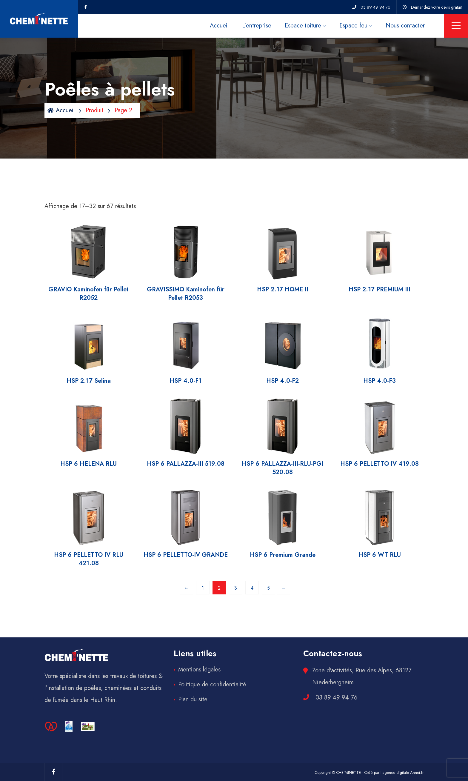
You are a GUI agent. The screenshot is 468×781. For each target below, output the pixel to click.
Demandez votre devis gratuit (436, 7)
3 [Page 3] (235, 588)
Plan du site (192, 699)
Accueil (219, 25)
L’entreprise (256, 25)
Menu (456, 25)
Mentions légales (199, 669)
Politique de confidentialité (212, 684)
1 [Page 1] (203, 588)
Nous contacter (405, 25)
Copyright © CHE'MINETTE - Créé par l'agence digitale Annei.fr (369, 772)
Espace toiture (303, 25)
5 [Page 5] (268, 588)
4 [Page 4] (252, 588)
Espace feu (353, 25)
